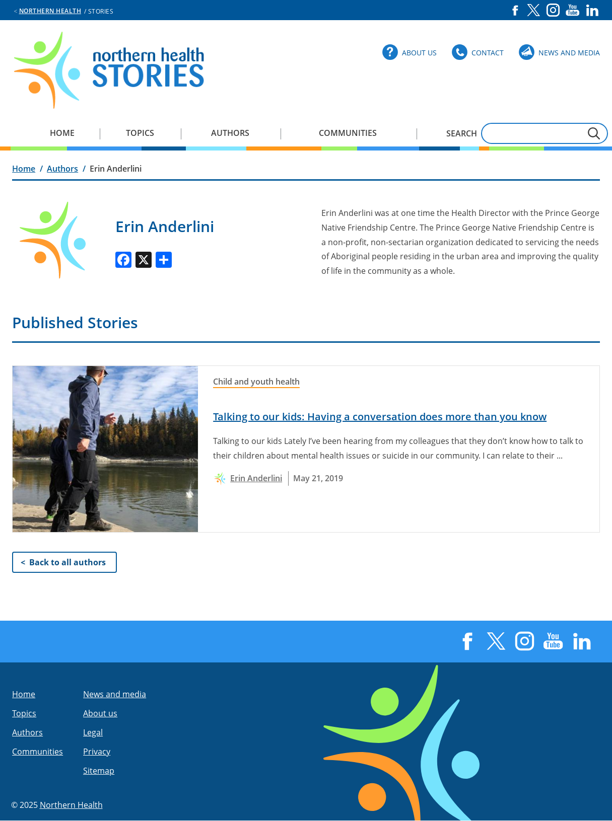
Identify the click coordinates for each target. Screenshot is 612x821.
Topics (140, 132)
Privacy (96, 751)
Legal (93, 732)
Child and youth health (256, 381)
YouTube (572, 10)
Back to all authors (67, 562)
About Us (419, 52)
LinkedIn (592, 10)
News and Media (569, 52)
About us (100, 713)
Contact (487, 52)
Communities (348, 132)
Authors (230, 132)
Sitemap (98, 770)
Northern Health (50, 11)
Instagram (553, 10)
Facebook (515, 10)
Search (461, 133)
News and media (114, 694)
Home (62, 132)
